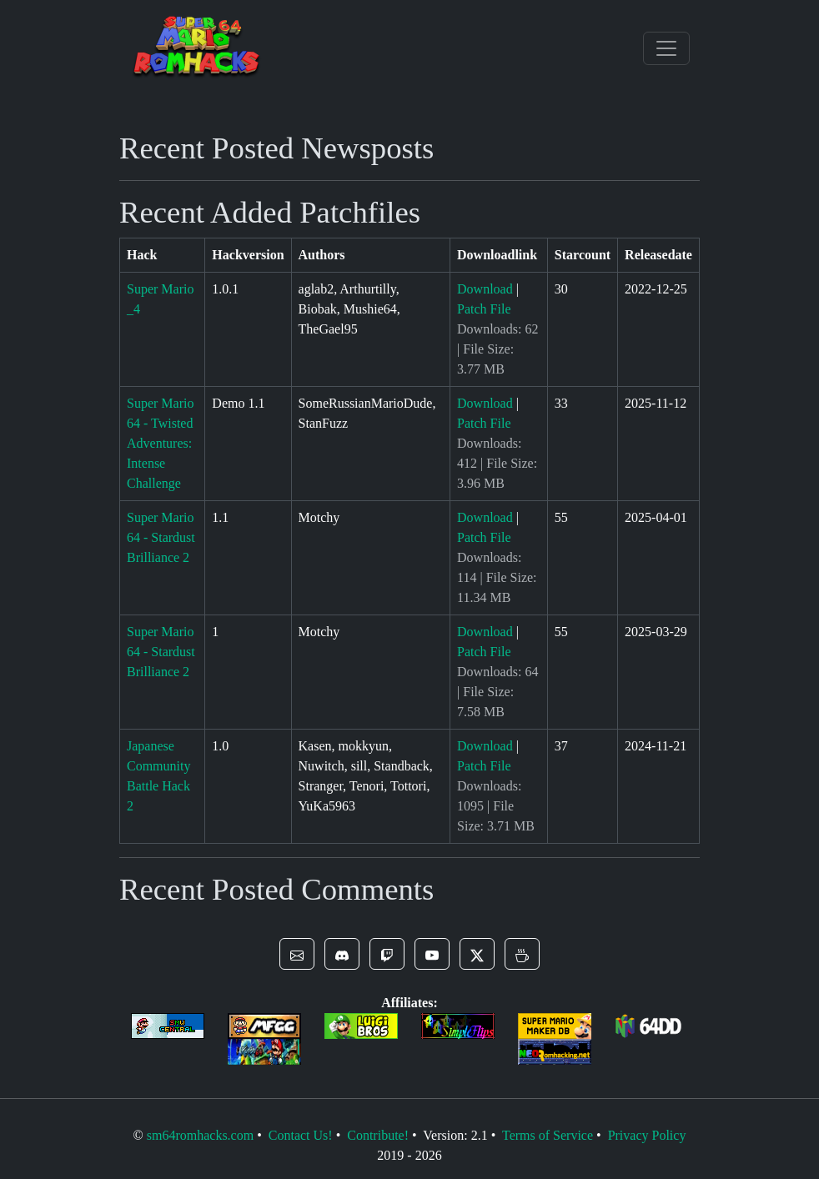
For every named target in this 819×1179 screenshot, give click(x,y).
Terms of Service (547, 1135)
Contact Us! (301, 1135)
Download (485, 289)
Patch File (483, 309)
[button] (296, 954)
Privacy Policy (647, 1135)
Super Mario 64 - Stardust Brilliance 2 (161, 537)
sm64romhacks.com (200, 1135)
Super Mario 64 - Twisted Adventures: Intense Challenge (160, 443)
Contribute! (378, 1135)
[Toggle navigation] (666, 48)
